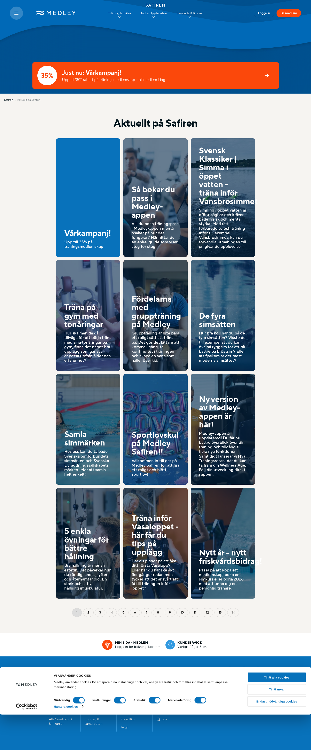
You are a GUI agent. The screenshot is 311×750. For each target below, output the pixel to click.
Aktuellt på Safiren (28, 100)
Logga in (264, 13)
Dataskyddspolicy (170, 686)
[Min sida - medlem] (131, 645)
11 (195, 612)
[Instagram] (243, 671)
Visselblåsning (167, 694)
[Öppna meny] (16, 13)
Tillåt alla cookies (276, 713)
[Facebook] (229, 671)
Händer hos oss (96, 694)
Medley (71, 671)
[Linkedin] (257, 671)
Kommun (127, 686)
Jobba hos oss (131, 694)
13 (220, 612)
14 (233, 612)
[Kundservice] (187, 644)
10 (182, 612)
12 (207, 612)
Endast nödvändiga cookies (276, 737)
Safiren (156, 5)
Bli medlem (289, 13)
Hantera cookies (66, 742)
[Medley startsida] (52, 13)
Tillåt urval (277, 725)
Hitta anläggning (61, 694)
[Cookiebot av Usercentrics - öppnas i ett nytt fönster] (27, 742)
